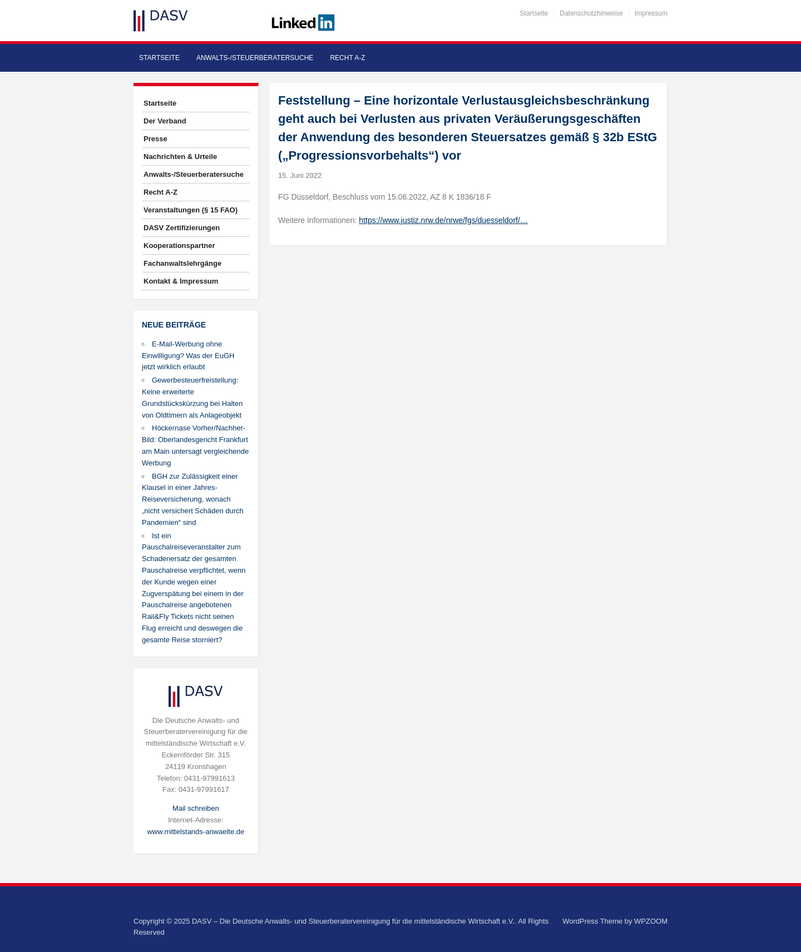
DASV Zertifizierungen (182, 228)
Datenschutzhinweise (591, 13)
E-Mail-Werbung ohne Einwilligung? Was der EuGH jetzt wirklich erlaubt (188, 355)
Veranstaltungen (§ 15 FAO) (191, 210)
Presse (155, 139)
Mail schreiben (195, 808)
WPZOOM (651, 921)
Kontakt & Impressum (181, 281)
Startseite (534, 13)
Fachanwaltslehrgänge (182, 263)
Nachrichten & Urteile (180, 156)
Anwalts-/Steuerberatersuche (254, 58)
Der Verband (165, 121)
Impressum (651, 13)
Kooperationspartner (179, 245)
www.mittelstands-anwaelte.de (195, 831)
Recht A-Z (347, 58)
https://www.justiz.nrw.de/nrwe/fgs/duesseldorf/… (443, 220)
